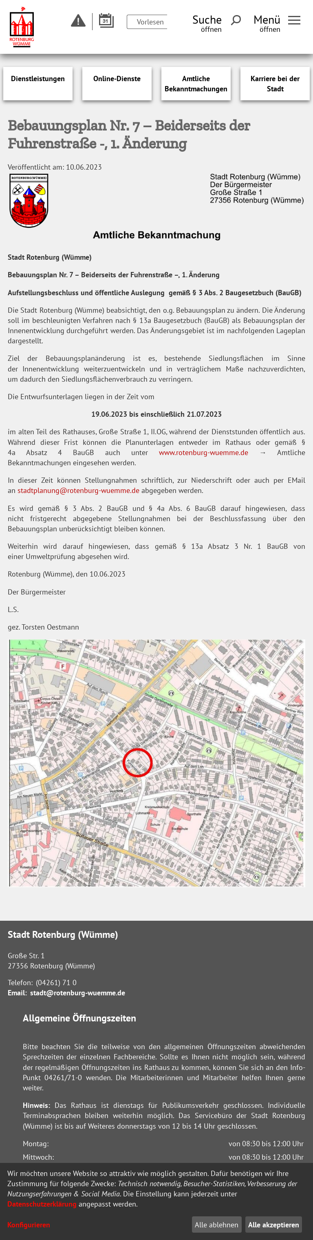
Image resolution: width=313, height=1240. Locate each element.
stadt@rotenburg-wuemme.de (77, 992)
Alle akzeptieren (273, 1224)
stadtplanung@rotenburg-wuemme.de (78, 490)
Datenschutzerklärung (42, 1204)
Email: (17, 992)
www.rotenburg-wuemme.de (203, 452)
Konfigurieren (28, 1224)
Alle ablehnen (216, 1224)
